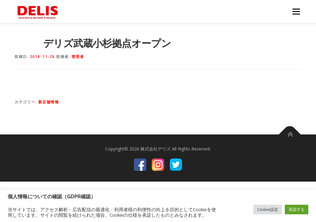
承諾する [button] (297, 209)
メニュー (296, 11)
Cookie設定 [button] (267, 209)
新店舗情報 (48, 102)
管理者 (78, 56)
